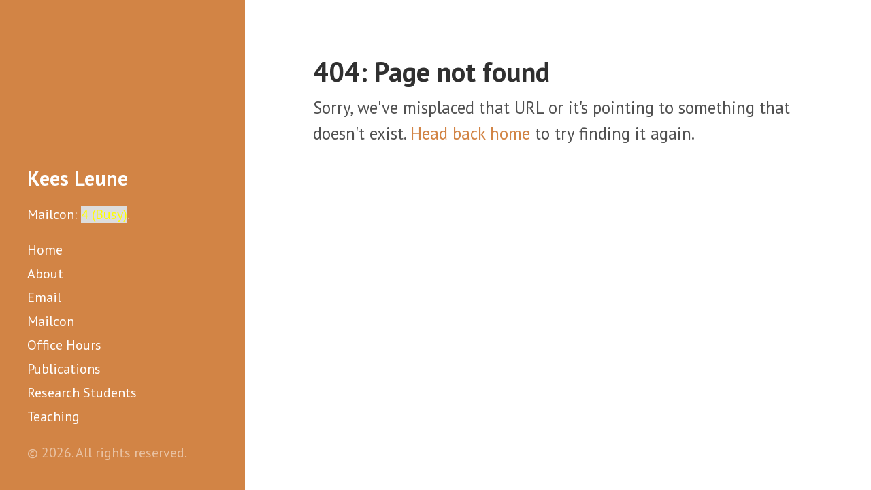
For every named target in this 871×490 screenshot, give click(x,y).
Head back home (470, 133)
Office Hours (64, 345)
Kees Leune (77, 178)
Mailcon (50, 214)
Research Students (82, 393)
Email (44, 297)
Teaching (53, 416)
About (45, 273)
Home (45, 250)
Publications (64, 369)
